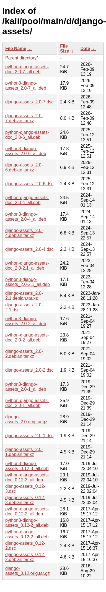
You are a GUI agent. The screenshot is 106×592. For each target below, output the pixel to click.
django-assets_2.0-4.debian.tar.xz (24, 233)
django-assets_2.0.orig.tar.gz (26, 419)
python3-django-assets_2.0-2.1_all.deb (27, 282)
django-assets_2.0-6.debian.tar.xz (24, 167)
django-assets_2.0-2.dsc (29, 370)
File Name (15, 48)
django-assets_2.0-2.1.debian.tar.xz (24, 296)
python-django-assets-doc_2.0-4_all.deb (27, 200)
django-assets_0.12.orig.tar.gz (27, 571)
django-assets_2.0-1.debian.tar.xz (24, 452)
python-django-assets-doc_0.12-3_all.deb (27, 477)
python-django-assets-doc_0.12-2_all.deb (27, 511)
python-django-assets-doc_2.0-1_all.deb (27, 403)
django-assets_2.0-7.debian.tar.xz (24, 118)
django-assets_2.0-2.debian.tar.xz (24, 354)
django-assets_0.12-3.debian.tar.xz (25, 500)
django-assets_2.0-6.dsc (29, 183)
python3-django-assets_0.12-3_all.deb (27, 466)
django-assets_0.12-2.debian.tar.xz (25, 557)
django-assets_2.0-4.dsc (29, 249)
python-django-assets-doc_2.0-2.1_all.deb (27, 265)
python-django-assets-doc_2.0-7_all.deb (27, 69)
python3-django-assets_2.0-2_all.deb (25, 321)
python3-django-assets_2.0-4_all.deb (25, 216)
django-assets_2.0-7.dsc (29, 102)
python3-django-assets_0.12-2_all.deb (27, 523)
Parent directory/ (21, 58)
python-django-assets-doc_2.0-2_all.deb (27, 337)
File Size (64, 48)
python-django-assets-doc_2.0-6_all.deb (27, 135)
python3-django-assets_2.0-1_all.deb (25, 387)
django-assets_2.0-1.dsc (29, 435)
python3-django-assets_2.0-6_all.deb (25, 151)
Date (85, 48)
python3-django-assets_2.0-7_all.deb (25, 85)
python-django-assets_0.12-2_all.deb (27, 534)
